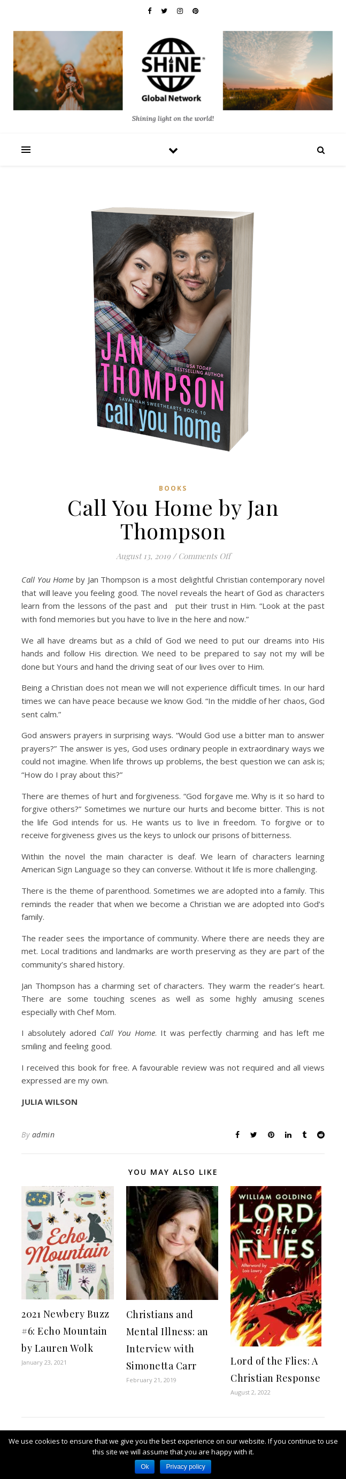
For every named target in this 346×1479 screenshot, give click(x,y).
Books (173, 488)
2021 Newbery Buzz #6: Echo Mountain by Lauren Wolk (65, 1330)
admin (43, 1134)
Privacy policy (185, 1466)
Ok (145, 1466)
